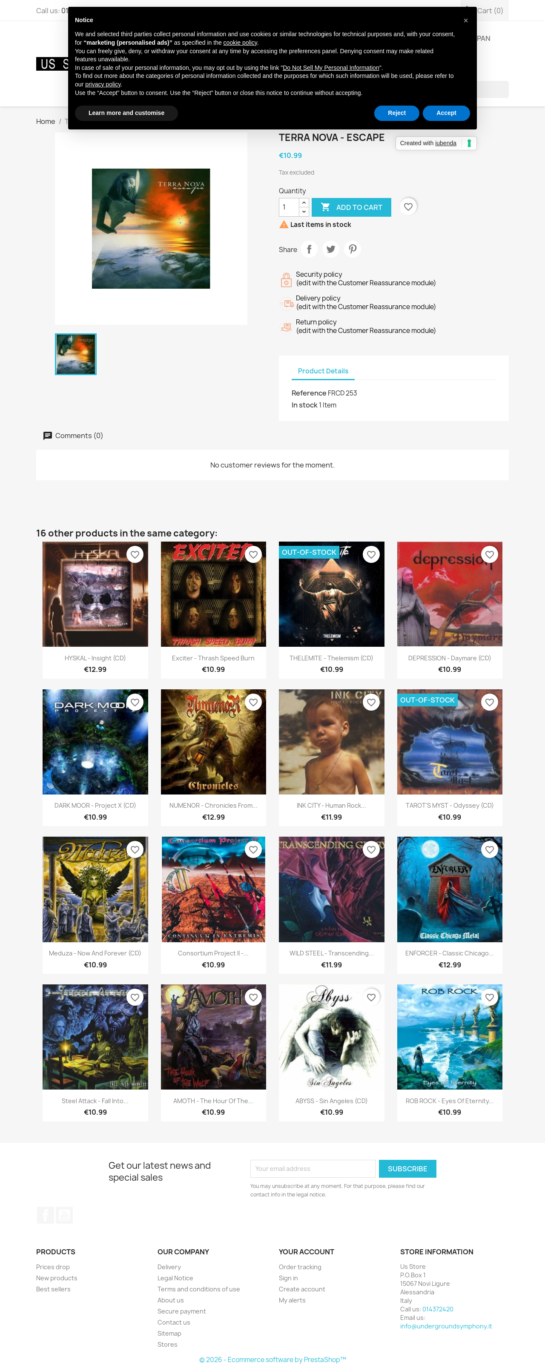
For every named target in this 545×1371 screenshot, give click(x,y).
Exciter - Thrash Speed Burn (213, 658)
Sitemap (169, 1333)
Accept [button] (446, 112)
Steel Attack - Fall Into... (95, 1101)
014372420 (437, 1309)
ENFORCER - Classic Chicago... (449, 953)
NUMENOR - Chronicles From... (213, 805)
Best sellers (53, 1289)
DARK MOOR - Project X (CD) (95, 805)
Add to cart (351, 207)
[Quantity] (289, 207)
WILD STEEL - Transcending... (332, 953)
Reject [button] (397, 112)
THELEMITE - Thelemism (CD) (331, 658)
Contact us (174, 1322)
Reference (309, 393)
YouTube (64, 1215)
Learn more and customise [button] (126, 112)
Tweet (330, 249)
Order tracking (300, 1267)
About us (171, 1300)
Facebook (45, 1215)
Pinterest (352, 249)
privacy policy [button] (102, 84)
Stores (168, 1344)
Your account (306, 1251)
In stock (305, 405)
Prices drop (53, 1267)
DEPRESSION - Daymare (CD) (449, 658)
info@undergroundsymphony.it (446, 1326)
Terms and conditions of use (199, 1289)
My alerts (292, 1300)
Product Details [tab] (323, 371)
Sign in (288, 1278)
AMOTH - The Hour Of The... (213, 1101)
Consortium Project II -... (213, 953)
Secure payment (182, 1311)
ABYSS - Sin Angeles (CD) (331, 1101)
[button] (466, 20)
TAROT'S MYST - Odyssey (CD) (450, 805)
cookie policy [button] (240, 42)
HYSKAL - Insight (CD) (95, 658)
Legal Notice (175, 1278)
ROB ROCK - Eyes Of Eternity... (450, 1101)
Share (309, 249)
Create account (302, 1289)
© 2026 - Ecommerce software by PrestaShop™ (272, 1359)
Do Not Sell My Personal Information (331, 67)
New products (56, 1278)
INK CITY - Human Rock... (331, 805)
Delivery (169, 1267)
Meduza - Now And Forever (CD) (95, 953)
